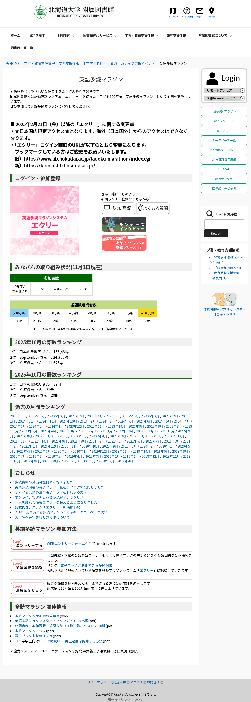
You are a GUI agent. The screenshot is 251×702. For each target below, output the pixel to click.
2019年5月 (56, 456)
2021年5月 (135, 441)
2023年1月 (105, 431)
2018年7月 (69, 461)
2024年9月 (88, 421)
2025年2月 (170, 416)
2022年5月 (81, 436)
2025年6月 (95, 416)
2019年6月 (37, 456)
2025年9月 (39, 416)
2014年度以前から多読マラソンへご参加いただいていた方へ (61, 512)
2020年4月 (24, 451)
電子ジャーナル (224, 121)
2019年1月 (131, 456)
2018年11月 (171, 456)
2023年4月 (48, 431)
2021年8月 (78, 441)
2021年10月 (40, 441)
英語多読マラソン (224, 111)
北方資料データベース (224, 150)
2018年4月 (125, 461)
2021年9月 (59, 441)
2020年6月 (167, 446)
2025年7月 (76, 416)
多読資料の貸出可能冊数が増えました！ (46, 481)
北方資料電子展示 (224, 159)
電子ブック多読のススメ (34, 635)
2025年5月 (114, 416)
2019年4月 (74, 456)
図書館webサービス (221, 98)
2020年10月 (90, 446)
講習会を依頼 (224, 179)
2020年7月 (148, 446)
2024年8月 (107, 421)
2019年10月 (142, 451)
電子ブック (224, 130)
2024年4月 (182, 421)
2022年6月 (62, 436)
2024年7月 (126, 421)
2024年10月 (68, 421)
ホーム (15, 35)
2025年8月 (58, 416)
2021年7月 (97, 441)
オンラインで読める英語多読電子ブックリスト (51, 497)
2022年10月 (166, 431)
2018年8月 (50, 461)
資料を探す (39, 35)
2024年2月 (37, 426)
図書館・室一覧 (24, 47)
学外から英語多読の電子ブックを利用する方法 (51, 492)
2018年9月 (31, 461)
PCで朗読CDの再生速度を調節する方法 (72, 640)
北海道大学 (120, 682)
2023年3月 (67, 431)
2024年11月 (48, 421)
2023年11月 (96, 426)
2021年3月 (172, 441)
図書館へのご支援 (224, 188)
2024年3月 (18, 426)
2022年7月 (43, 436)
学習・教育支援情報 (142, 35)
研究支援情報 (179, 35)
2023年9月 (136, 426)
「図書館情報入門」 (228, 267)
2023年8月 (155, 426)
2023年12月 (75, 426)
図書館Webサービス (100, 35)
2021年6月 (116, 441)
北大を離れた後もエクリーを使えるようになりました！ (58, 502)
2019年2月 (112, 456)
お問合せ (155, 682)
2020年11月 (70, 446)
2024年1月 (56, 426)
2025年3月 (151, 416)
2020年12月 (49, 446)
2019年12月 (100, 451)
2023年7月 (174, 426)
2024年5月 (163, 421)
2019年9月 (161, 451)
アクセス (138, 682)
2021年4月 (153, 441)
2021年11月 (19, 441)
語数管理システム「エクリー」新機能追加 (47, 507)
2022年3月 (118, 436)
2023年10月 (117, 426)
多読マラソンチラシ (30, 630)
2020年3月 (43, 451)
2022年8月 (24, 436)
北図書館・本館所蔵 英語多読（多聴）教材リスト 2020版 (60, 625)
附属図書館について (216, 35)
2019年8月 (180, 451)
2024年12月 (27, 421)
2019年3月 (93, 456)
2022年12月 (124, 431)
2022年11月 (145, 431)
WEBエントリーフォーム (66, 543)
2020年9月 (110, 446)
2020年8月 (129, 446)
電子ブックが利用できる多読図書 (86, 565)
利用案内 (67, 35)
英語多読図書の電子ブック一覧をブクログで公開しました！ (61, 487)
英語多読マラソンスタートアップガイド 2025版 (51, 620)
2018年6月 (88, 461)
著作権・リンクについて (125, 699)
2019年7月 (18, 456)
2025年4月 (133, 416)
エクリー (147, 570)
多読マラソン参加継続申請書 (37, 615)
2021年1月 (30, 446)
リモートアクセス (219, 90)
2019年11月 (121, 451)
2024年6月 (144, 421)
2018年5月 (107, 461)
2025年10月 (19, 416)
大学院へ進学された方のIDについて (42, 517)
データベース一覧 (224, 140)
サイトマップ (98, 682)
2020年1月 (81, 451)
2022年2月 (137, 436)
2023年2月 (86, 431)
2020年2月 (62, 451)
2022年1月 (156, 436)
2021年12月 (176, 436)
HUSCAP (224, 169)
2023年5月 (30, 431)
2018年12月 (151, 456)
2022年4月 (99, 436)
